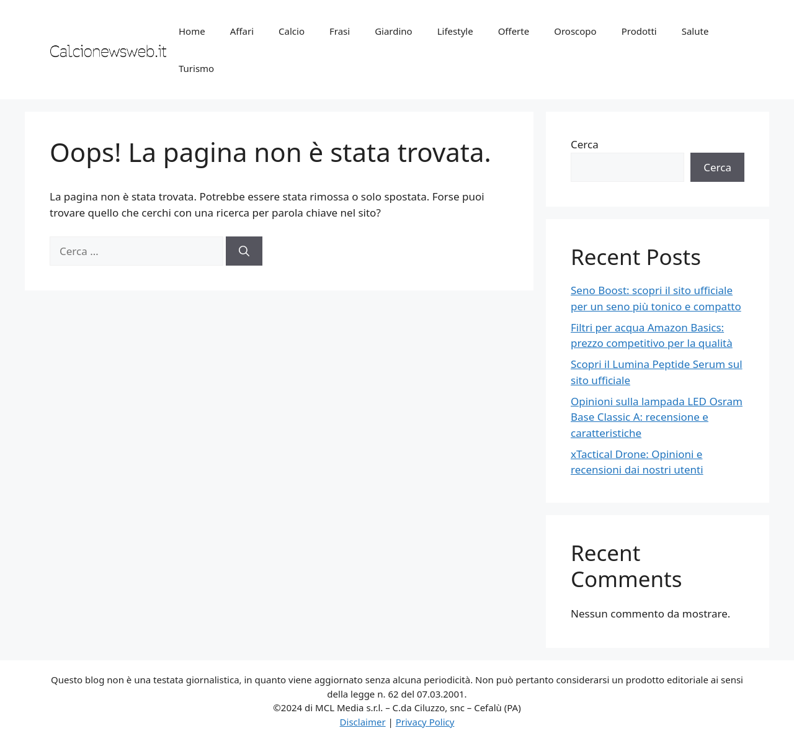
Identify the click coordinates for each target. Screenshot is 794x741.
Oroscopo (575, 31)
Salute (695, 31)
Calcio (292, 31)
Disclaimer (363, 722)
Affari (242, 31)
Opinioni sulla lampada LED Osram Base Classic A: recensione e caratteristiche (657, 417)
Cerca (585, 144)
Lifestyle (455, 31)
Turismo (196, 68)
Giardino (394, 31)
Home (192, 31)
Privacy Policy (425, 722)
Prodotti (639, 31)
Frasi (339, 31)
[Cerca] (244, 251)
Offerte (514, 31)
